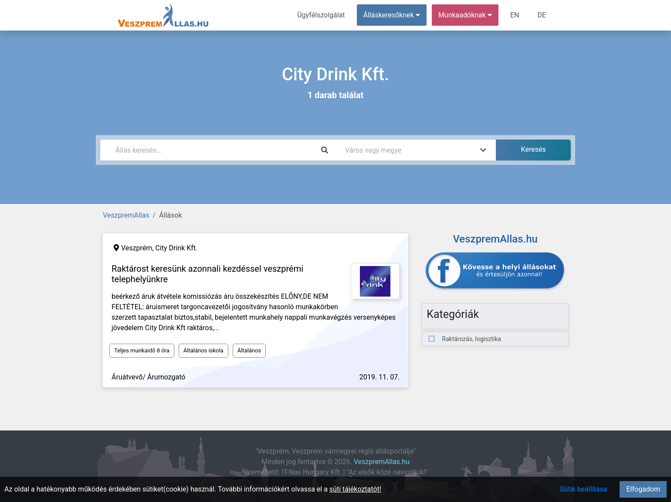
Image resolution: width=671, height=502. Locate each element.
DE (541, 15)
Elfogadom (643, 489)
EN (514, 15)
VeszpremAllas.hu (382, 462)
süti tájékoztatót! (355, 489)
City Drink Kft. (176, 248)
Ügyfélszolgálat (321, 15)
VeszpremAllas (126, 215)
